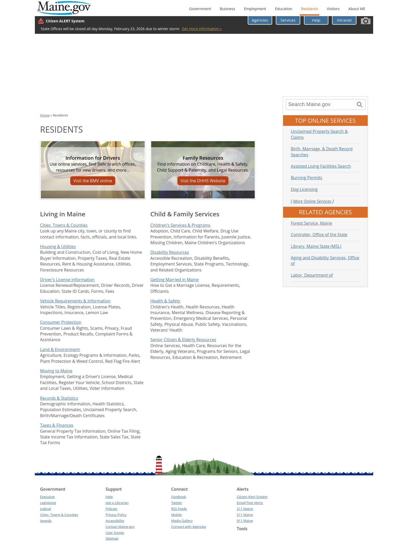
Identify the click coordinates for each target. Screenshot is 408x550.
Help (316, 20)
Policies (111, 508)
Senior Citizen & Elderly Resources (183, 339)
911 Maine (245, 520)
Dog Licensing (304, 189)
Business (227, 8)
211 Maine (245, 508)
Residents (309, 8)
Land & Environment (60, 349)
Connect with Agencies (188, 526)
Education (283, 8)
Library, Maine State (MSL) (316, 246)
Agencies (260, 20)
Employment (255, 8)
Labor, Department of (312, 275)
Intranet (344, 20)
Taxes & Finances (56, 425)
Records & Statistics (59, 398)
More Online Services (312, 201)
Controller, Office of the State (319, 234)
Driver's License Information (67, 279)
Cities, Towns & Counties (64, 225)
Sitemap (112, 538)
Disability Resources (169, 252)
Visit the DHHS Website (203, 181)
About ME (356, 8)
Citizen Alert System (252, 496)
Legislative (48, 502)
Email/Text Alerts (250, 502)
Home (44, 115)
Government (200, 8)
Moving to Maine (56, 371)
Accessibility (115, 520)
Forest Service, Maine (311, 223)
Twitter (176, 502)
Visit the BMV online (92, 181)
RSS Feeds (179, 508)
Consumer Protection (60, 322)
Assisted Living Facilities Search (321, 166)
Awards (46, 520)
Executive (47, 496)
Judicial (45, 508)
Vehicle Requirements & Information (75, 301)
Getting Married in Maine (174, 279)
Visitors (333, 8)
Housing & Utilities (58, 246)
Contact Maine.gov (120, 526)
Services (288, 20)
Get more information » (202, 28)
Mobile (176, 514)
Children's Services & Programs (180, 225)
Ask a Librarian (117, 502)
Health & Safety (165, 301)
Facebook (178, 496)
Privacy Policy (116, 514)
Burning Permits (306, 177)
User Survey (115, 532)
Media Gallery (182, 520)
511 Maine (245, 514)
